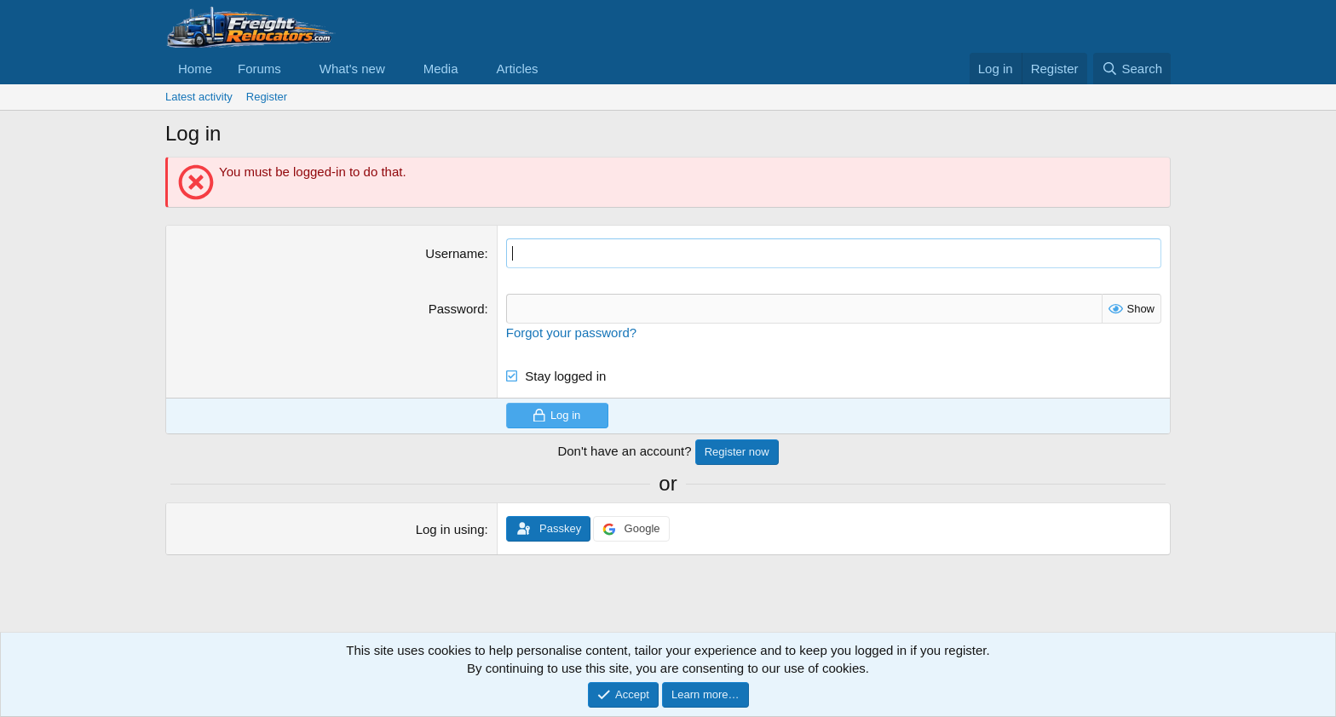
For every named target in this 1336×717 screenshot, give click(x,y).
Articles (517, 68)
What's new (352, 68)
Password (457, 308)
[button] (295, 68)
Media (440, 68)
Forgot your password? (571, 332)
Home (195, 68)
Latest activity (199, 96)
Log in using (450, 529)
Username (454, 253)
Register (266, 96)
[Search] (1132, 68)
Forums (259, 68)
